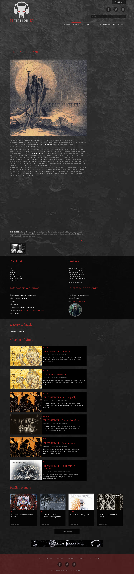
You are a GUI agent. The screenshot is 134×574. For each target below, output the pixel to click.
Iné (114, 25)
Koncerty (106, 25)
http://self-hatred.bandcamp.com (32, 310)
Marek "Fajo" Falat (79, 301)
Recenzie (76, 25)
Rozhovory (96, 25)
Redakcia (121, 25)
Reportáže (85, 25)
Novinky (67, 25)
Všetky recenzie (67, 532)
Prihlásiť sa (118, 2)
